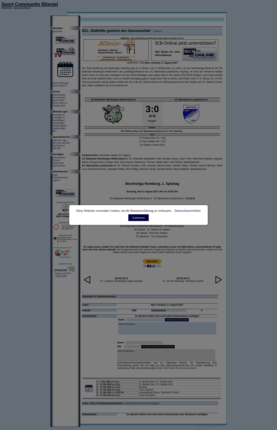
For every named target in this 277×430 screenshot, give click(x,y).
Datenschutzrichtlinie (187, 210)
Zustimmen (138, 217)
